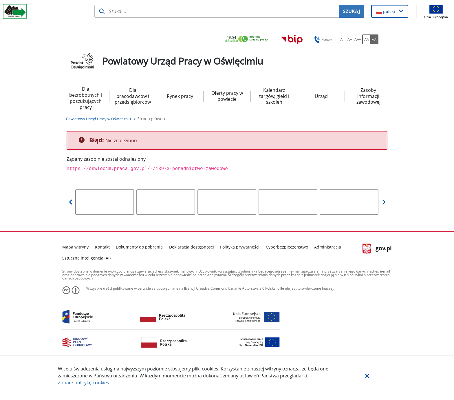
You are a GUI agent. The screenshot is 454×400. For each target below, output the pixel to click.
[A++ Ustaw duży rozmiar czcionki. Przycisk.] (357, 39)
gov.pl (377, 249)
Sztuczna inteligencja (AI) (86, 258)
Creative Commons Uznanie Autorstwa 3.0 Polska (236, 288)
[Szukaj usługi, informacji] (216, 11)
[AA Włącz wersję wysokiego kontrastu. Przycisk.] (374, 39)
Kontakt (102, 247)
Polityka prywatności (239, 247)
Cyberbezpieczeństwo (287, 247)
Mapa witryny (75, 247)
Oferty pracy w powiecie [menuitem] (227, 96)
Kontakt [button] (322, 39)
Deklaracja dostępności (191, 247)
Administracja (327, 247)
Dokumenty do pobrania (139, 247)
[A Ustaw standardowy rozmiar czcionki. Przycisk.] (341, 39)
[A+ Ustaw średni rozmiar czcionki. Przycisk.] (349, 39)
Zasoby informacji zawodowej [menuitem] (368, 96)
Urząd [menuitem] (321, 96)
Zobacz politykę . (84, 382)
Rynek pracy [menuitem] (180, 96)
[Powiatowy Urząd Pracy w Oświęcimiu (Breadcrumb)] (98, 118)
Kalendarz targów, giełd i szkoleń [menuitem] (274, 96)
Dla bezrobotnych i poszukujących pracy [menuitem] (85, 96)
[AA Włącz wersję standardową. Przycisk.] (366, 39)
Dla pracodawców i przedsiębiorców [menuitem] (133, 96)
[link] (248, 39)
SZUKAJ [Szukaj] (351, 11)
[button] (367, 375)
